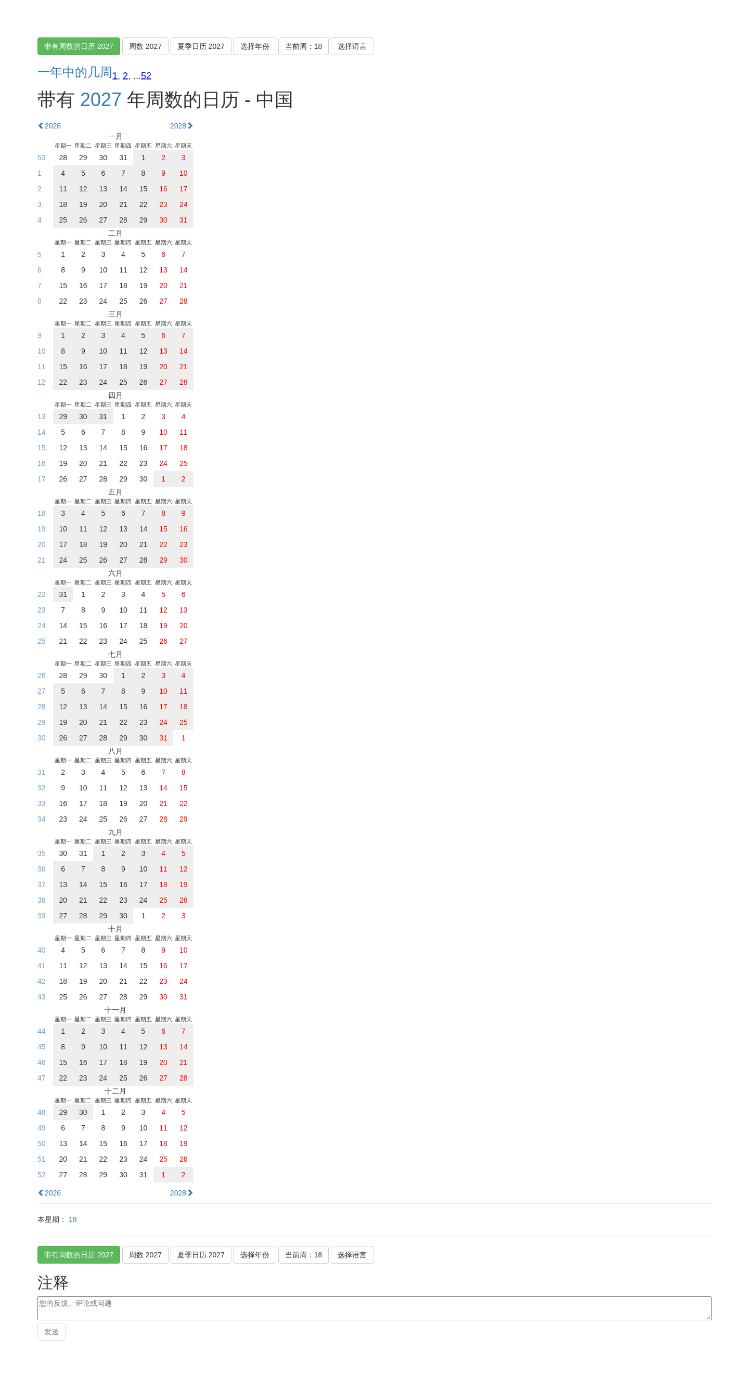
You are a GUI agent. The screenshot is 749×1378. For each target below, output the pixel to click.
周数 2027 (145, 46)
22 (41, 594)
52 (146, 76)
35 (41, 853)
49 (41, 1128)
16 (41, 463)
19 (41, 529)
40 (41, 950)
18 (41, 513)
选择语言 (352, 46)
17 (41, 479)
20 (41, 544)
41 (41, 965)
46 (41, 1062)
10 (41, 351)
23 (41, 610)
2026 (49, 126)
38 (41, 900)
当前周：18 (303, 46)
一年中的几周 (74, 72)
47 (41, 1078)
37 (41, 884)
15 (41, 448)
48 (41, 1112)
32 (41, 788)
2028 (181, 126)
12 (41, 382)
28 (41, 707)
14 (41, 432)
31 (41, 772)
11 (41, 366)
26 (41, 675)
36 (41, 869)
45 (41, 1047)
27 (41, 691)
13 (41, 416)
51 (41, 1159)
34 (41, 819)
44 (41, 1031)
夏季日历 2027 (201, 46)
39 (41, 916)
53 (41, 157)
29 (41, 722)
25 (41, 641)
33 (41, 803)
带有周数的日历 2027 (78, 46)
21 (41, 560)
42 (41, 981)
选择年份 (254, 46)
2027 (101, 99)
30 (41, 738)
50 (41, 1143)
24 (41, 625)
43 (41, 997)
